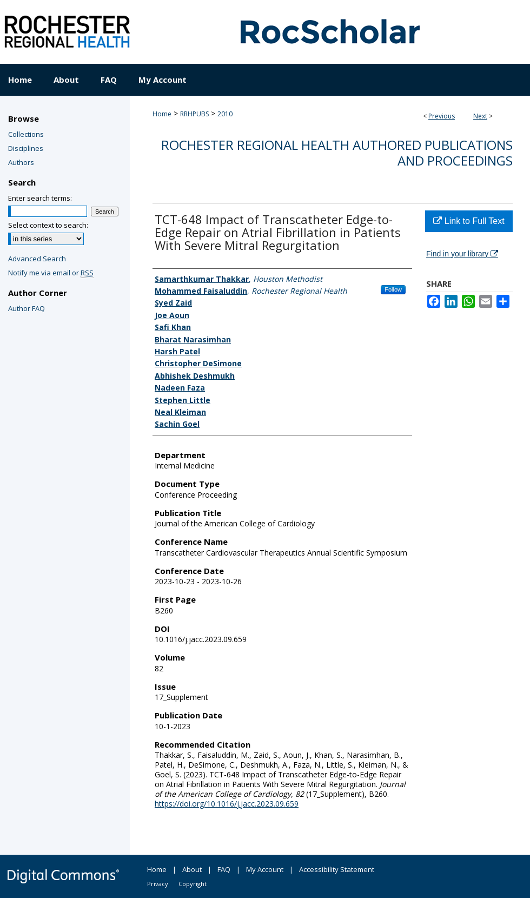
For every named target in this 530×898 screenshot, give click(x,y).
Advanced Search (37, 258)
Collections (26, 134)
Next (480, 116)
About (192, 869)
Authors (21, 162)
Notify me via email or (51, 273)
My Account (264, 869)
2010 (225, 113)
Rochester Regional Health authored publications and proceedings (337, 152)
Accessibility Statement (336, 869)
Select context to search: (48, 225)
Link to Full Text (468, 221)
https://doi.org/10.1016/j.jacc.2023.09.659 (227, 803)
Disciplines (25, 148)
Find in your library (462, 253)
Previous (441, 116)
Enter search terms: (40, 198)
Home (162, 113)
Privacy (157, 884)
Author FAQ (26, 308)
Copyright (192, 884)
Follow (393, 289)
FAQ (223, 869)
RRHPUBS (194, 113)
